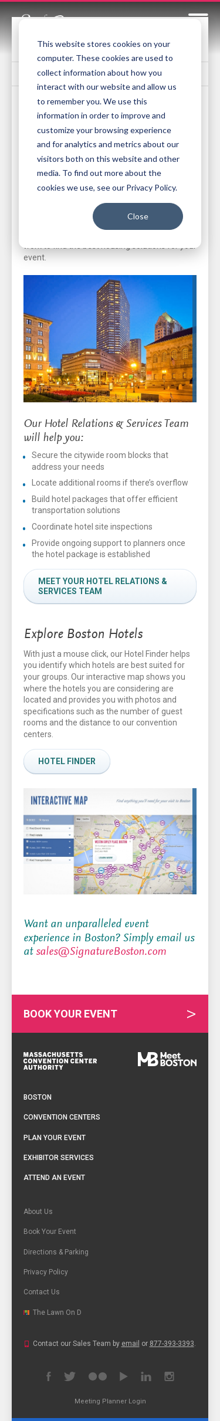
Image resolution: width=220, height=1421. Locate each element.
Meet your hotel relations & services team (102, 586)
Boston (37, 1097)
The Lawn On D (57, 1312)
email (130, 1343)
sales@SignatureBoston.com (101, 952)
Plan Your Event (54, 1138)
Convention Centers (61, 1117)
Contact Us (41, 1292)
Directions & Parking (56, 1252)
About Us (38, 1212)
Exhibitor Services (58, 1158)
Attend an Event (54, 1178)
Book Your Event (70, 1014)
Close (137, 216)
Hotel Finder (67, 761)
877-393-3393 (172, 1343)
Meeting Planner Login (110, 1401)
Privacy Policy (45, 1272)
